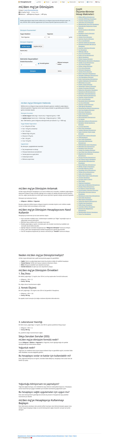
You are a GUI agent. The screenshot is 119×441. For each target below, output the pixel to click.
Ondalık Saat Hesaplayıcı (85, 203)
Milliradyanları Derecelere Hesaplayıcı (89, 61)
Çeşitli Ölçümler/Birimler (31, 10)
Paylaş (44, 14)
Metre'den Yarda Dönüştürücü (86, 93)
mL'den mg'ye (26, 46)
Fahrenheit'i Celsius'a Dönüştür (87, 86)
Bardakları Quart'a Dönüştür (86, 33)
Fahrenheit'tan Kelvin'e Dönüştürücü (88, 108)
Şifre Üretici (81, 181)
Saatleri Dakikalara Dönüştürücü (87, 81)
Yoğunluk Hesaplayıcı (84, 183)
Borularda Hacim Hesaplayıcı (86, 101)
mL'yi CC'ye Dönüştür (84, 53)
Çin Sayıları (81, 119)
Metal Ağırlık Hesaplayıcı (85, 199)
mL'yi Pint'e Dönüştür (84, 64)
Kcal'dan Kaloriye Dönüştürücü (87, 95)
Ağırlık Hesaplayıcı (83, 57)
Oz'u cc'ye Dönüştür (84, 41)
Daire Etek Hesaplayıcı (84, 197)
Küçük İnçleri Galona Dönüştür (87, 135)
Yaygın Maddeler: (25, 34)
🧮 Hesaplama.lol (24, 2)
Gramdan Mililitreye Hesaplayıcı (87, 19)
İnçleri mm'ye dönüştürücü (86, 55)
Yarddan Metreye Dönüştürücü (87, 130)
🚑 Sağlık (54, 2)
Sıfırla (59, 71)
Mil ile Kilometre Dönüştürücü (86, 117)
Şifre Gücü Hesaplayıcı (84, 112)
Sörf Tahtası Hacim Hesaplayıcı (87, 159)
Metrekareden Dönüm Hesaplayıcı (88, 212)
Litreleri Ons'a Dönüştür (85, 37)
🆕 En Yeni (90, 2)
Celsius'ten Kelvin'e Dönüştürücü (87, 201)
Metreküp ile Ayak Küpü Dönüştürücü (89, 196)
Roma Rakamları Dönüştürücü (87, 165)
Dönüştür (33, 71)
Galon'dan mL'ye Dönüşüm (86, 22)
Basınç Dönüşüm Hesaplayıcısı (87, 73)
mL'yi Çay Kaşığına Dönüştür (86, 110)
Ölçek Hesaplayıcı (83, 115)
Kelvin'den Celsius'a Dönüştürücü (87, 121)
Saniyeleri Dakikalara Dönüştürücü (88, 75)
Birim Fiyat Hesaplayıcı (84, 128)
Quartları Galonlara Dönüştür (86, 48)
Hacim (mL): (23, 50)
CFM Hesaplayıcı (83, 137)
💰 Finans (46, 2)
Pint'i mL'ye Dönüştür (84, 99)
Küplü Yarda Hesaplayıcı (85, 114)
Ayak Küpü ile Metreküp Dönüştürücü (89, 185)
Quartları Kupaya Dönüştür (86, 21)
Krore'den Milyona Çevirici (85, 168)
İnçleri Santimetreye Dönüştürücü (88, 79)
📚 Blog (97, 2)
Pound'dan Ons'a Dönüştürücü (87, 170)
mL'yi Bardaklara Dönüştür (85, 77)
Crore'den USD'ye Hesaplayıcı (86, 207)
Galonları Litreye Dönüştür (85, 104)
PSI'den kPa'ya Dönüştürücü (86, 172)
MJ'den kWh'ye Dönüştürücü (86, 17)
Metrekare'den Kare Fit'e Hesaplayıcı (88, 24)
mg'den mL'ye (38, 46)
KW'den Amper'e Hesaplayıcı (86, 166)
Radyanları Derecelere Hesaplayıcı (88, 90)
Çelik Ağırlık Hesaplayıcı (85, 106)
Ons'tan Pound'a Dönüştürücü (87, 157)
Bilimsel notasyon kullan (63, 63)
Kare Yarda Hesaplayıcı (84, 139)
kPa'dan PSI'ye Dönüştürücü (86, 187)
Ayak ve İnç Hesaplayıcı (85, 174)
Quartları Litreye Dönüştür (85, 97)
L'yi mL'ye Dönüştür (83, 103)
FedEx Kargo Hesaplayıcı (85, 205)
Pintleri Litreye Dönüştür (85, 84)
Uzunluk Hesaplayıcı (84, 177)
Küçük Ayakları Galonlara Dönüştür (88, 190)
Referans (22, 14)
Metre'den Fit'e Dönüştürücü (86, 146)
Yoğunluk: (50, 34)
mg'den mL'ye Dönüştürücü (86, 62)
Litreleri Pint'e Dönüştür (85, 72)
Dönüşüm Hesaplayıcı (84, 70)
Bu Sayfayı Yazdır (24, 12)
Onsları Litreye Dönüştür (85, 66)
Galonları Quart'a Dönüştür (86, 39)
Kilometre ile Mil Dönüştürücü (86, 92)
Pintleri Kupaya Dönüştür (85, 59)
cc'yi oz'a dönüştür (83, 126)
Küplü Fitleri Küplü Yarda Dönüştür (88, 176)
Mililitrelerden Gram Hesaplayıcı (87, 145)
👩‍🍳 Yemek (81, 2)
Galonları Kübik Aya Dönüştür (86, 42)
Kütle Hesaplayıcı (83, 35)
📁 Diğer (62, 2)
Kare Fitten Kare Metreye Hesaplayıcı (88, 152)
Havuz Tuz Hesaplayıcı (84, 214)
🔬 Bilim (38, 2)
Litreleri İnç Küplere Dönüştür (86, 150)
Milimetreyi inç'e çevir (84, 83)
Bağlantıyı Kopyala (33, 14)
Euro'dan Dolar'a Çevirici (85, 179)
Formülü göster (44, 63)
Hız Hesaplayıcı (82, 50)
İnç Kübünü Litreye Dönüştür (86, 188)
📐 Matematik (72, 2)
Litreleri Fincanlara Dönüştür (86, 88)
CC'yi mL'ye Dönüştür (84, 68)
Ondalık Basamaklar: (26, 61)
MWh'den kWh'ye (83, 52)
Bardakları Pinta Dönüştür (85, 148)
